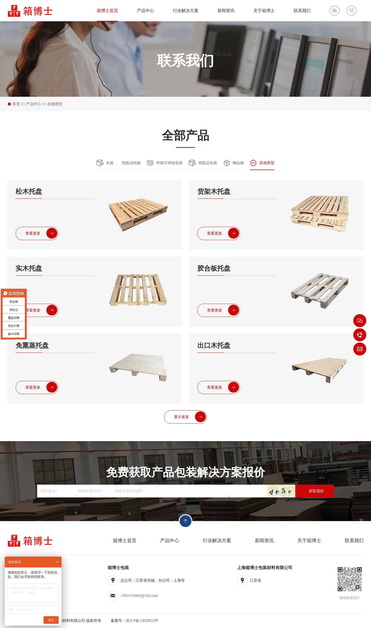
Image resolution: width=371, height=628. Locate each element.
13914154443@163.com (139, 595)
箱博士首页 (107, 10)
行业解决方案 (186, 10)
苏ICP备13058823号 (142, 621)
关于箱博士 (264, 10)
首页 (16, 104)
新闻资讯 (225, 10)
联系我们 (302, 10)
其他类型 (54, 104)
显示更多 (190, 416)
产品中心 (145, 10)
